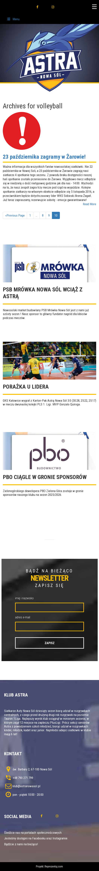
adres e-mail (22, 617)
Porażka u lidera (26, 386)
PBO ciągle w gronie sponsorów (45, 477)
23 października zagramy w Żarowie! (44, 156)
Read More (89, 204)
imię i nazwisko (24, 598)
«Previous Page (15, 215)
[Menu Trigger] (94, 6)
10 (55, 215)
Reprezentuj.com (54, 866)
